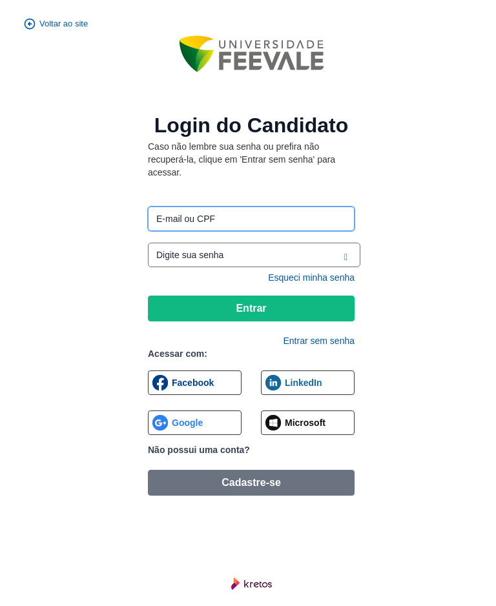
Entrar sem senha (319, 341)
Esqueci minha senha (311, 277)
